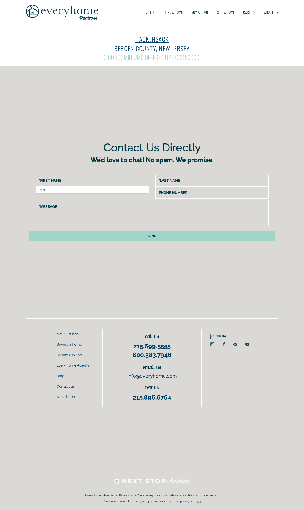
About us (271, 12)
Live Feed (149, 12)
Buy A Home (200, 12)
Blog (61, 375)
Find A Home (174, 12)
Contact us (66, 386)
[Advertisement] (152, 107)
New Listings (68, 334)
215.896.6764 (152, 397)
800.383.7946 (152, 354)
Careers (249, 12)
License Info (210, 495)
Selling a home (69, 355)
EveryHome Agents (73, 365)
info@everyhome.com (152, 376)
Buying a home (69, 344)
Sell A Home (226, 12)
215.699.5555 (152, 346)
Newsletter (66, 396)
